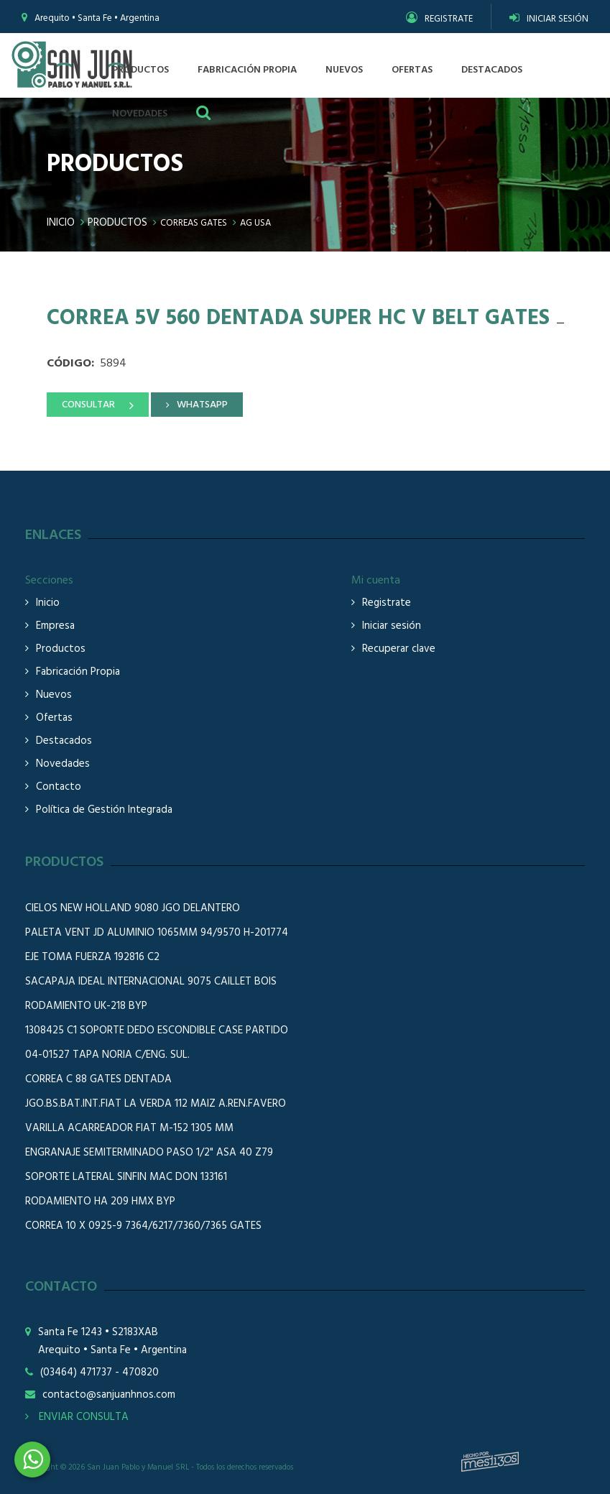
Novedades (63, 764)
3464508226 (32, 1459)
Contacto (58, 787)
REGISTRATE (439, 19)
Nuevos (54, 695)
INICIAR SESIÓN (548, 19)
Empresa (55, 626)
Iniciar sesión (391, 626)
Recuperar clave (398, 649)
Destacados (64, 741)
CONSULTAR (88, 405)
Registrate (386, 603)
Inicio (61, 222)
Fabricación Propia (78, 672)
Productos (117, 222)
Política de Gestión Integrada (104, 810)
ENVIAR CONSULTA (77, 1417)
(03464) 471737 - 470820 (99, 1373)
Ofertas (54, 718)
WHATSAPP (202, 405)
